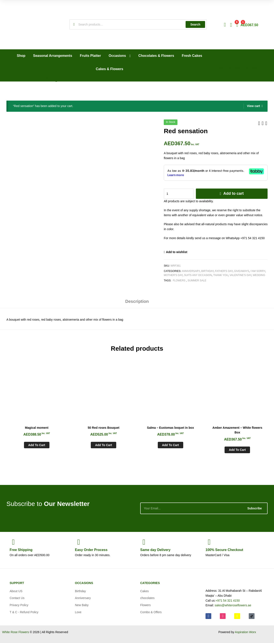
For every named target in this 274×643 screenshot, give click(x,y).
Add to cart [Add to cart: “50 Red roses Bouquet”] (103, 445)
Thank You (220, 275)
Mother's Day (173, 275)
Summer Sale (197, 280)
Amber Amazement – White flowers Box (237, 430)
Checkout (224, 550)
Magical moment (36, 427)
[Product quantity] (179, 194)
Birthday (207, 271)
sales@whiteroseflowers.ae (233, 605)
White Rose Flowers (15, 632)
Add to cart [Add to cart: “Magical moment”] (36, 445)
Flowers (179, 280)
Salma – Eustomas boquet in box (170, 427)
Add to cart (233, 193)
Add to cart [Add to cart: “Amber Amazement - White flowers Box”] (237, 449)
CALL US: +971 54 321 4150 (238, 68)
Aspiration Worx (245, 632)
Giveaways (241, 271)
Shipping (21, 550)
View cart (253, 106)
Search (195, 24)
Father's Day (224, 271)
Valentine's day (240, 275)
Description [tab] (137, 301)
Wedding (259, 275)
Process (91, 550)
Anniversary (191, 271)
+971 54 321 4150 (228, 600)
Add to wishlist (176, 252)
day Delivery (155, 550)
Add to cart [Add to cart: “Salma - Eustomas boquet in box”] (170, 445)
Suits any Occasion (198, 275)
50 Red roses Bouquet (103, 427)
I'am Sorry (258, 271)
